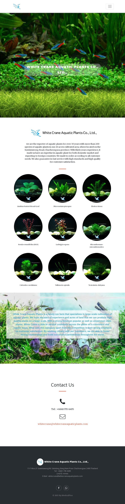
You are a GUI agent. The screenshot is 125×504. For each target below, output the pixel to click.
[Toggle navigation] (110, 6)
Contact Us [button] (62, 343)
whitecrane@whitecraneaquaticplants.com (62, 423)
